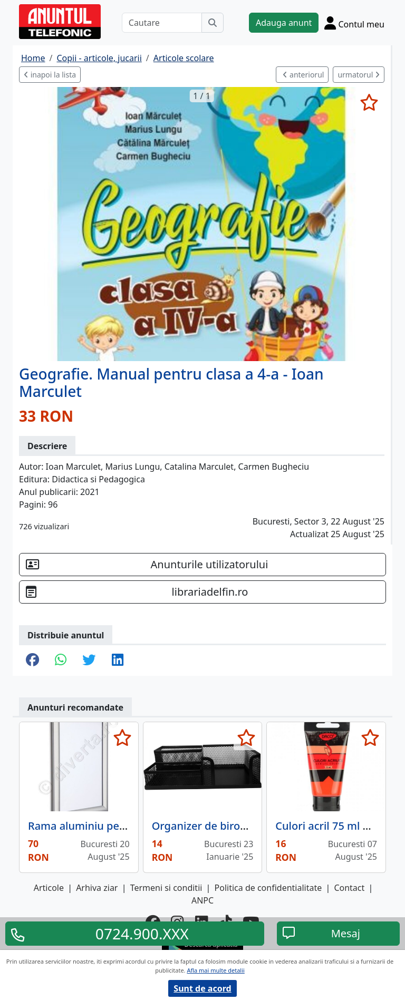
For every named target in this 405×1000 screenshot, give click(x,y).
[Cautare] (162, 23)
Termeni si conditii (166, 888)
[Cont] (354, 23)
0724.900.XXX (142, 933)
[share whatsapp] (60, 660)
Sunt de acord (202, 988)
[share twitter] (88, 660)
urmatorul (359, 75)
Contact (349, 888)
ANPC (202, 900)
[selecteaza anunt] (369, 102)
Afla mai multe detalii (215, 970)
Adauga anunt (284, 22)
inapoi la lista (50, 75)
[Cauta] (212, 23)
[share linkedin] (117, 660)
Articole (49, 888)
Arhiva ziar (97, 888)
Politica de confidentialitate (268, 888)
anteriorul (303, 75)
